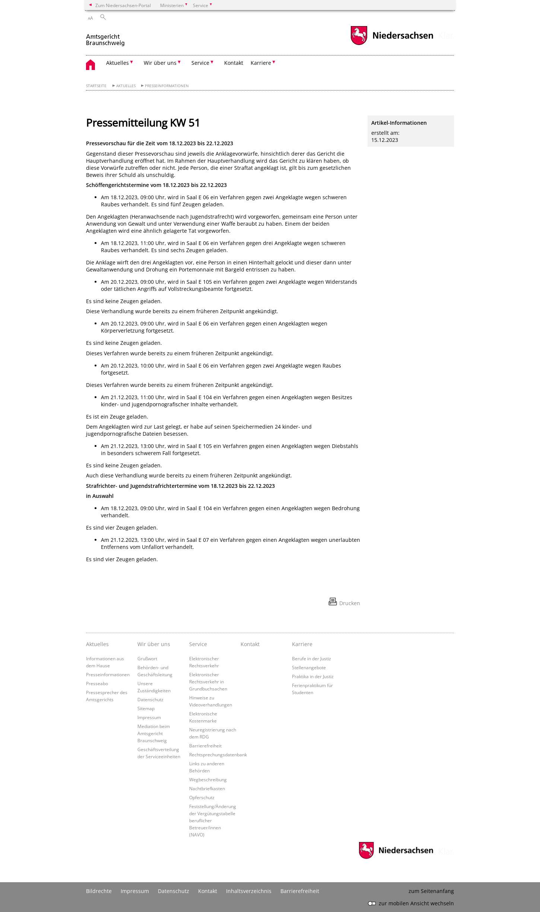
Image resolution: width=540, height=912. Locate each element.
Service (198, 644)
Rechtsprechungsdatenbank (218, 754)
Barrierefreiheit (205, 746)
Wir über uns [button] (160, 62)
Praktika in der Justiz (313, 676)
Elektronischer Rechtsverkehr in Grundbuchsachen (208, 681)
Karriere (302, 644)
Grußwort (147, 658)
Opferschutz (202, 797)
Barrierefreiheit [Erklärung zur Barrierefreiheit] (299, 890)
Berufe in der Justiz (311, 658)
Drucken (349, 603)
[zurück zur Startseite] (106, 37)
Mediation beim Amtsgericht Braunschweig (153, 733)
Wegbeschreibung (208, 779)
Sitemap (146, 708)
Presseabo (97, 683)
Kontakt (233, 62)
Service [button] (200, 62)
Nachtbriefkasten (207, 788)
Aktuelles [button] (117, 62)
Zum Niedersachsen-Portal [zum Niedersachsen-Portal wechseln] (123, 5)
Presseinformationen (167, 85)
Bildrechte (99, 890)
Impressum (149, 717)
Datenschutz (150, 699)
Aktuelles (126, 85)
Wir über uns (153, 644)
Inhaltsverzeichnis (248, 890)
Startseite (96, 85)
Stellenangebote (309, 667)
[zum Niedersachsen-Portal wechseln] (391, 44)
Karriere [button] (261, 62)
